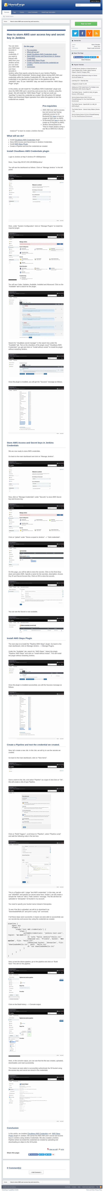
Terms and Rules (90, 1190)
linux (99, 46)
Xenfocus (13, 1187)
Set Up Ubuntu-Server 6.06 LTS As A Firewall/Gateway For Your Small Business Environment (83, 99)
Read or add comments (93, 48)
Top (97, 1187)
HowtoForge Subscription (48, 12)
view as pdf (53, 1149)
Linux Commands (32, 12)
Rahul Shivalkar (96, 44)
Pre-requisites (32, 50)
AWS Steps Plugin (21, 144)
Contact (74, 1187)
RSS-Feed (100, 1187)
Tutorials (6, 12)
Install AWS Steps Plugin (36, 60)
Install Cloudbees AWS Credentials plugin (42, 54)
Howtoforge (10, 1190)
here (54, 116)
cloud (95, 46)
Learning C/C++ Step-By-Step (80, 80)
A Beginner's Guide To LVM (79, 84)
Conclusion (31, 67)
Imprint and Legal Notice (88, 1187)
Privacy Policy (98, 1190)
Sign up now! (86, 24)
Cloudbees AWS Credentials (25, 140)
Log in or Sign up (95, 1)
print (62, 1149)
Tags (14, 12)
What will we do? (33, 52)
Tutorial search (9, 16)
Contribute (67, 1187)
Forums (22, 12)
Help (79, 1187)
